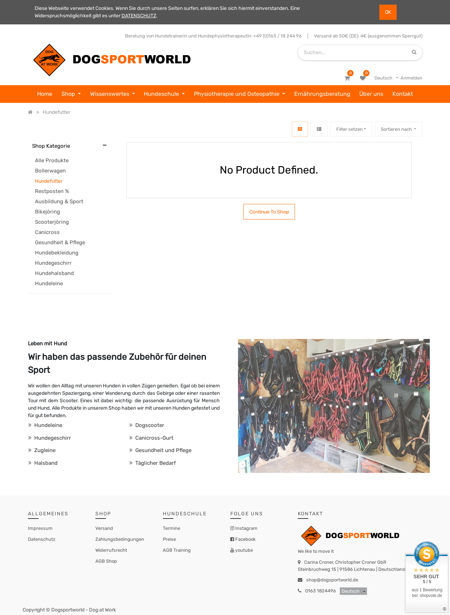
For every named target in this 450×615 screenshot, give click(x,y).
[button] (398, 129)
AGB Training (177, 550)
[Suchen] (414, 52)
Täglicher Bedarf (155, 463)
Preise (169, 539)
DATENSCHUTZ (139, 16)
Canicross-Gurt (153, 438)
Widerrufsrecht (111, 550)
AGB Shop (106, 561)
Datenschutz (41, 539)
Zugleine (44, 450)
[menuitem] (44, 94)
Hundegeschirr (52, 438)
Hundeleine (47, 425)
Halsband (45, 463)
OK (388, 12)
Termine (171, 528)
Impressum (40, 528)
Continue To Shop (269, 212)
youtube (243, 550)
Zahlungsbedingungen (119, 539)
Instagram (245, 528)
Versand (104, 528)
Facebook (245, 539)
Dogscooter (149, 425)
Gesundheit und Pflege (162, 450)
